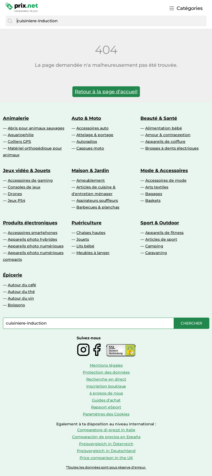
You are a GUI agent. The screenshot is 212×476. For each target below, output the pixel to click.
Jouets (82, 239)
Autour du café (22, 284)
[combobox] (110, 21)
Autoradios (86, 141)
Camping (154, 246)
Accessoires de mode (166, 180)
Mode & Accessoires (164, 170)
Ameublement (90, 180)
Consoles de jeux (24, 187)
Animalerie (16, 118)
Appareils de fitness (164, 232)
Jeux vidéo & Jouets (26, 170)
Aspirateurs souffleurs (97, 200)
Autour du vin (21, 298)
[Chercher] (10, 21)
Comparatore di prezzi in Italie (106, 429)
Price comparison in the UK (106, 457)
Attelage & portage (94, 134)
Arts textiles (156, 187)
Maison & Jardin (90, 170)
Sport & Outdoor (159, 222)
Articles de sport (161, 239)
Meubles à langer (93, 252)
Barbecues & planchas (97, 207)
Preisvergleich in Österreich (106, 443)
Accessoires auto (92, 128)
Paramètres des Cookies (106, 414)
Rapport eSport (106, 407)
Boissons (16, 305)
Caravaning (156, 252)
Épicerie (12, 275)
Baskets (153, 200)
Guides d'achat (106, 400)
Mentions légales (106, 365)
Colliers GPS (19, 141)
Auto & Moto (86, 118)
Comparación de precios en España (106, 436)
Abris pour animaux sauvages (36, 128)
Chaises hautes (90, 232)
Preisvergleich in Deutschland (106, 450)
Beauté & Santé (158, 118)
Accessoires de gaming (30, 180)
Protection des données (106, 372)
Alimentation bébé (163, 128)
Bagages (153, 193)
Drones (15, 193)
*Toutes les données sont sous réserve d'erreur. (106, 467)
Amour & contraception (168, 134)
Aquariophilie (21, 134)
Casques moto (90, 148)
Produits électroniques (30, 222)
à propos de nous (106, 393)
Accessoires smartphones (32, 232)
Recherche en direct (106, 379)
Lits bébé (85, 246)
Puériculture (87, 222)
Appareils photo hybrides (32, 239)
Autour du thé (21, 291)
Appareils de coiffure (165, 141)
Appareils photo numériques (36, 246)
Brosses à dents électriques (172, 148)
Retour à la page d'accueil (106, 92)
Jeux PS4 (16, 200)
